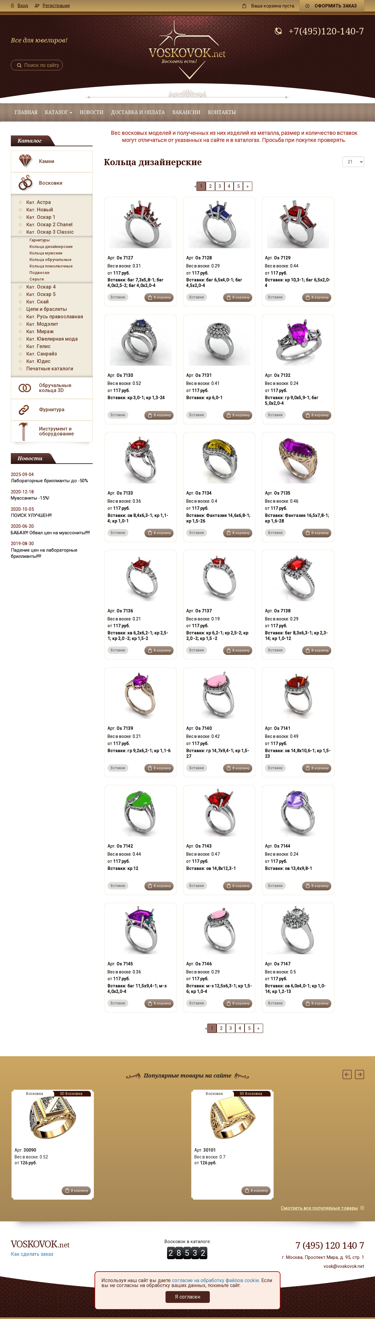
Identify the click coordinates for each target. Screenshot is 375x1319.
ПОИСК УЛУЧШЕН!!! (31, 515)
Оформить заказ (336, 6)
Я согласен (187, 1297)
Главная (26, 112)
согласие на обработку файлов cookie (215, 1280)
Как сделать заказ (32, 1254)
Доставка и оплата (138, 112)
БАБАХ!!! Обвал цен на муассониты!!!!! (50, 533)
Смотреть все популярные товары (319, 1208)
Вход (23, 5)
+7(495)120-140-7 (326, 31)
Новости (92, 112)
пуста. (273, 6)
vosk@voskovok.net (344, 1266)
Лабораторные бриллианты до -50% (49, 480)
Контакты (222, 112)
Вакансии (186, 112)
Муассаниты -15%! (30, 498)
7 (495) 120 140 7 (329, 1245)
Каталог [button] (58, 112)
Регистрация (56, 5)
